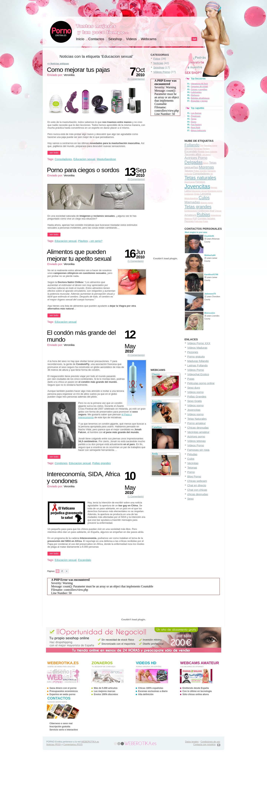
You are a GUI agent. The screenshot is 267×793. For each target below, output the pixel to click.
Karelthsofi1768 (211, 275)
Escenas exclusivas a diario (153, 691)
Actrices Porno (195, 158)
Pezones (189, 221)
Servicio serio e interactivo (64, 729)
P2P (195, 218)
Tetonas (192, 467)
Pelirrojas (198, 221)
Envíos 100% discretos (106, 694)
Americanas (189, 182)
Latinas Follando (197, 365)
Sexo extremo (211, 151)
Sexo (190, 498)
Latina (187, 191)
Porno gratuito (196, 356)
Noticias (158, 63)
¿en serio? (206, 154)
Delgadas (193, 162)
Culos (204, 197)
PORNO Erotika (61, 32)
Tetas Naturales (197, 418)
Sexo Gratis (194, 401)
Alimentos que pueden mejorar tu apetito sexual (79, 255)
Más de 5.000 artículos (105, 688)
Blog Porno (194, 476)
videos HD (146, 663)
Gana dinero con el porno (63, 688)
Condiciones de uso (210, 741)
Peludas (192, 454)
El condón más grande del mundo (81, 336)
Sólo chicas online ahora (195, 694)
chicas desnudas (197, 494)
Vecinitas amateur (198, 432)
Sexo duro (193, 387)
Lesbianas (189, 194)
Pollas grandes (200, 171)
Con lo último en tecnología (197, 691)
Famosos (200, 181)
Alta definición (146, 694)
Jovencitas (197, 186)
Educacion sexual (199, 191)
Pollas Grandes (196, 396)
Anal (212, 210)
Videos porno (195, 392)
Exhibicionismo (191, 211)
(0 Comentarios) (136, 79)
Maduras (188, 218)
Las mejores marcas (104, 691)
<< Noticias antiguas (58, 63)
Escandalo (190, 151)
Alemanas (197, 148)
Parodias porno (210, 145)
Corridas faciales (206, 218)
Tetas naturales (200, 177)
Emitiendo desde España (195, 688)
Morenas (206, 167)
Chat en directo (196, 485)
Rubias (203, 214)
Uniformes (203, 210)
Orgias (197, 194)
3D (211, 174)
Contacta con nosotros (204, 744)
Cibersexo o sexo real (61, 723)
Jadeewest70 (210, 294)
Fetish (205, 163)
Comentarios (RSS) (73, 744)
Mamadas (192, 202)
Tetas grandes (197, 206)
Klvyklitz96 (209, 236)
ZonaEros (102, 663)
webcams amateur (199, 663)
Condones (61, 463)
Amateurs (190, 215)
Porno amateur (196, 423)
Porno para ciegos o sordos (83, 169)
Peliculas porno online (201, 383)
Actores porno (206, 203)
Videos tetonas (196, 440)
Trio (201, 145)
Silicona (188, 148)
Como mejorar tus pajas (78, 69)
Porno (191, 472)
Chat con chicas (197, 489)
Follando (192, 145)
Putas (205, 221)
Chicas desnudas (198, 427)
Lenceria (205, 193)
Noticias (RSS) (53, 744)
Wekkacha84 (209, 255)
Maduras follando (198, 361)
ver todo (54, 152)
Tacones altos (192, 154)
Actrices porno (196, 436)
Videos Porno (195, 369)
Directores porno (214, 191)
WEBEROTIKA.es (90, 741)
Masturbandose (191, 198)
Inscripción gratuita (60, 726)
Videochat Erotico (198, 374)
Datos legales (192, 741)
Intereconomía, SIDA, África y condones (83, 477)
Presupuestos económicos (64, 691)
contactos (58, 698)
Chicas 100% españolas (150, 688)
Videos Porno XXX (198, 343)
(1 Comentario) (136, 261)
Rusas (201, 151)
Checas (218, 211)
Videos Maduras (197, 347)
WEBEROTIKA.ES (63, 663)
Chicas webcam (197, 480)
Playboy (206, 148)
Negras (214, 187)
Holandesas (216, 215)
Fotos (156, 58)
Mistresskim (209, 313)
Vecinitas (192, 463)
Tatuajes (188, 170)
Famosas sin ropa (198, 449)
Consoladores (201, 173)
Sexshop (158, 67)
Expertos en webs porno (62, 694)
